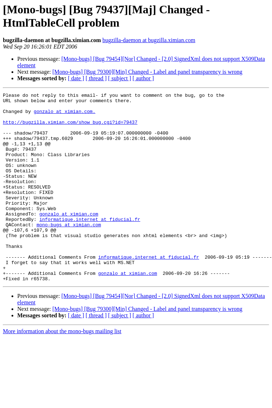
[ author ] (143, 78)
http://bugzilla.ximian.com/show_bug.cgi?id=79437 (70, 128)
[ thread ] (96, 78)
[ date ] (76, 78)
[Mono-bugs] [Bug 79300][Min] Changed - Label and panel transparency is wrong (147, 72)
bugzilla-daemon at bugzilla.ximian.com (148, 40)
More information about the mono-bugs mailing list (62, 369)
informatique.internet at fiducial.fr (89, 245)
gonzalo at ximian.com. (65, 115)
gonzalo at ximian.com (68, 238)
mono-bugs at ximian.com (69, 251)
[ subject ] (119, 78)
